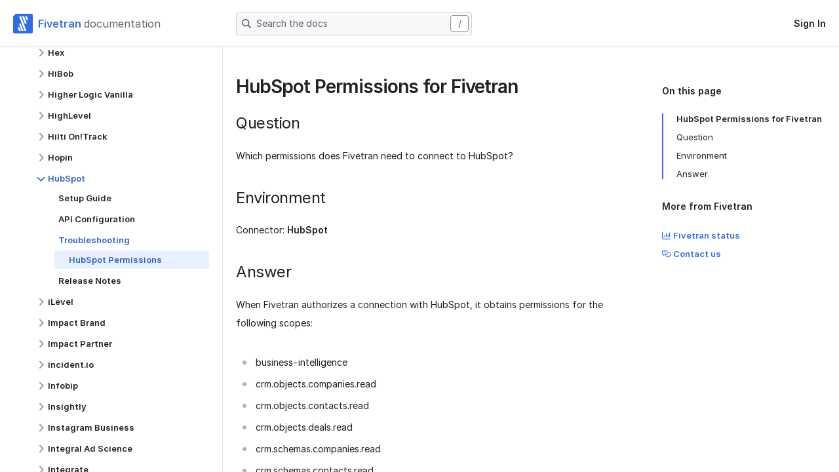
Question (694, 137)
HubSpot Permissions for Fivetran (749, 118)
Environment (701, 155)
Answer (692, 173)
